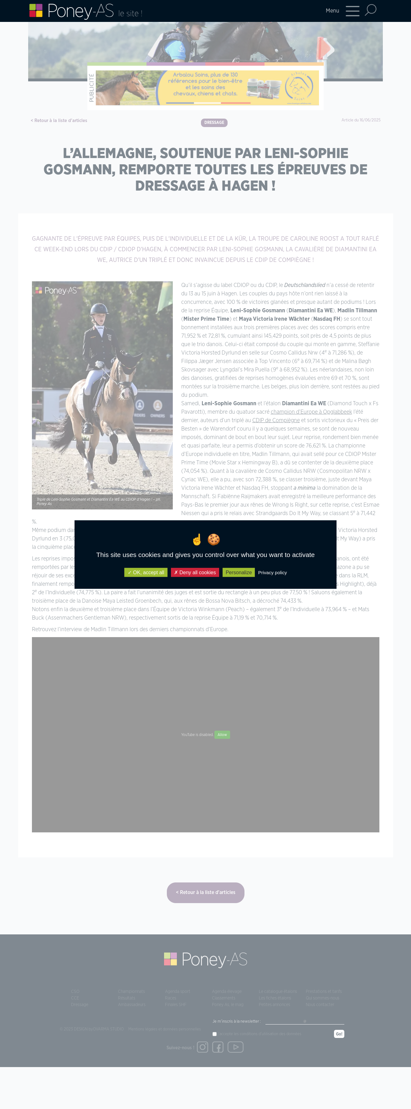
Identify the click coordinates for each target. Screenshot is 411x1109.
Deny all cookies (195, 572)
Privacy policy (272, 572)
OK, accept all (146, 572)
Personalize (239, 572)
